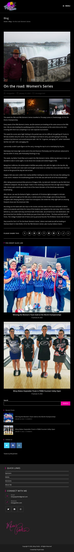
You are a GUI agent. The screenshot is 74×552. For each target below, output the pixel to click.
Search (6, 400)
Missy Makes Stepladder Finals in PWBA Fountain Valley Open (37, 391)
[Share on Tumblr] (59, 234)
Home (5, 22)
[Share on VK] (49, 234)
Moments (8, 479)
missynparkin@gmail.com (19, 495)
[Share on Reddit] (54, 234)
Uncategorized (40, 93)
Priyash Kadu (40, 548)
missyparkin (10, 93)
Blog (10, 22)
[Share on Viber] (44, 234)
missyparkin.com (16, 501)
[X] (7, 443)
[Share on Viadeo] (63, 234)
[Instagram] (19, 443)
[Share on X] (25, 234)
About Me (8, 483)
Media (7, 475)
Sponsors (8, 471)
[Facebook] (13, 443)
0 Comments (27, 418)
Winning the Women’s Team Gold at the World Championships (37, 315)
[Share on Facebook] (29, 234)
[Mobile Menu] (66, 6)
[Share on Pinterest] (34, 234)
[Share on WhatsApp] (68, 234)
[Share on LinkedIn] (39, 234)
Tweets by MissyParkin (10, 452)
